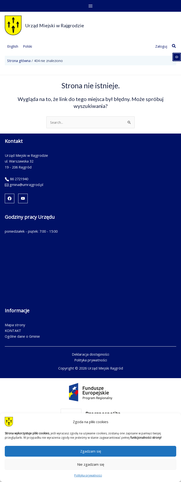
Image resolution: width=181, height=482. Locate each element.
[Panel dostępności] (176, 57)
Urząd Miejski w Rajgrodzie (54, 25)
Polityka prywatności (88, 475)
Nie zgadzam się (90, 464)
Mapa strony (15, 324)
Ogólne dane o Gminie (22, 336)
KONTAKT (13, 330)
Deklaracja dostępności (90, 354)
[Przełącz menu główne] (90, 6)
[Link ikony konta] (161, 46)
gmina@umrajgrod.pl (26, 184)
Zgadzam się (90, 451)
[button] (174, 46)
